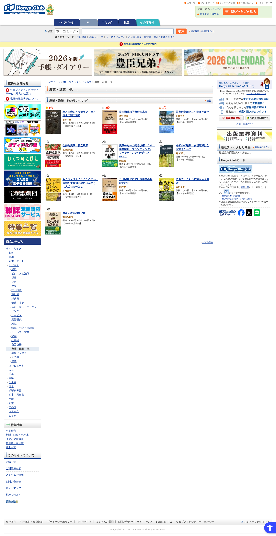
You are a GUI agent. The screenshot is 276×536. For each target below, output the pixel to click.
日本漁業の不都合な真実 (133, 111)
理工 (11, 373)
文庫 (11, 399)
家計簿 (147, 37)
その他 (15, 357)
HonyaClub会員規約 (231, 196)
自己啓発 (16, 344)
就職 (14, 323)
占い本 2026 (134, 37)
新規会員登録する (209, 14)
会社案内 (11, 521)
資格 (14, 361)
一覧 (209, 100)
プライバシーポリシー (60, 521)
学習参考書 (15, 390)
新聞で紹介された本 (17, 434)
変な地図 (81, 37)
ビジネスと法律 (20, 273)
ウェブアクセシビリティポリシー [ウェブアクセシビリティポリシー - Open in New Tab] (195, 521)
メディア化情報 (15, 439)
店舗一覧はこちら (245, 124)
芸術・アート (16, 260)
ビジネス (14, 265)
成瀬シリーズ (96, 37)
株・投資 (16, 290)
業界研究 (16, 319)
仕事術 (15, 340)
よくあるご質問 (227, 3)
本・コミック (13, 248)
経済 (14, 269)
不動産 (15, 294)
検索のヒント (207, 31)
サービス (16, 315)
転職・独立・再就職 (22, 327)
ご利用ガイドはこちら (256, 93)
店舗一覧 (191, 3)
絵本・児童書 (16, 394)
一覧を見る (207, 242)
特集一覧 (11, 447)
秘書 (14, 336)
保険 (14, 286)
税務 (14, 277)
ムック (12, 415)
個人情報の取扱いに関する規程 (237, 198)
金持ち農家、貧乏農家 (75, 145)
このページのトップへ (257, 521)
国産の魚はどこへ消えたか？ (192, 111)
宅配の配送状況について (24, 98)
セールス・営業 (20, 332)
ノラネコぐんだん (115, 37)
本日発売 (11, 430)
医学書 (12, 382)
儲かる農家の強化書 (74, 212)
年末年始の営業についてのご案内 (140, 44)
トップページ (66, 22)
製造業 (15, 298)
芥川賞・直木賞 (15, 443)
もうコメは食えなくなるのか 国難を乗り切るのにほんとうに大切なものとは (80, 183)
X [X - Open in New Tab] (171, 521)
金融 (14, 281)
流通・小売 (17, 302)
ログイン (216, 9)
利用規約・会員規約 (31, 521)
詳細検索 (195, 31)
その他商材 (147, 22)
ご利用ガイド (207, 3)
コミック (107, 22)
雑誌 (126, 22)
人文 (11, 369)
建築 (11, 377)
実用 (11, 256)
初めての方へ (13, 494)
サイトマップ (265, 3)
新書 (11, 403)
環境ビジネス (19, 352)
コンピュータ (16, 365)
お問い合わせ (246, 3)
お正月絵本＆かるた (164, 37)
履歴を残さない (262, 147)
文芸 (11, 252)
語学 (11, 386)
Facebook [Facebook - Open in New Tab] (161, 521)
